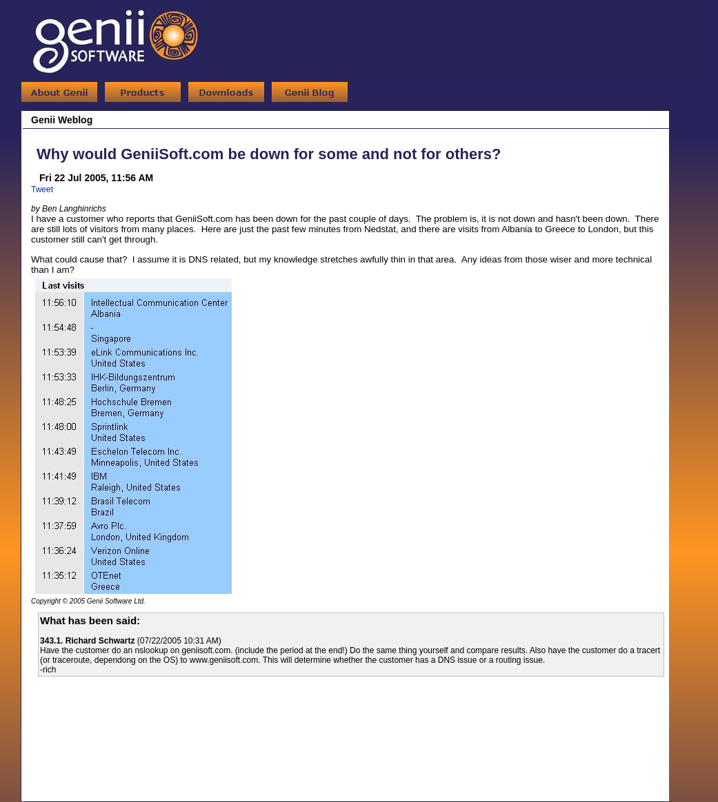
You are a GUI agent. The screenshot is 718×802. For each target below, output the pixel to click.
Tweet (42, 189)
